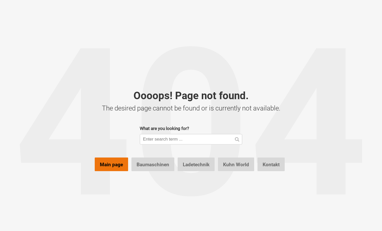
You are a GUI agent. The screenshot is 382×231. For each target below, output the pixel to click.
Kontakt (271, 164)
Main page (111, 164)
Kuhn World (236, 164)
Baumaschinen (153, 164)
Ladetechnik (196, 164)
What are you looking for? (164, 128)
